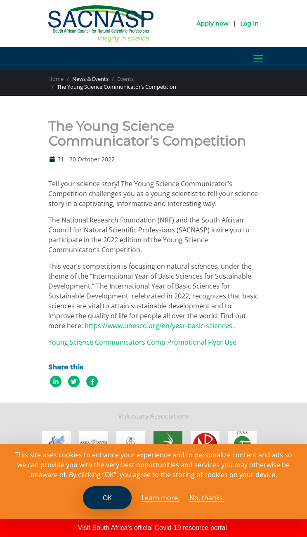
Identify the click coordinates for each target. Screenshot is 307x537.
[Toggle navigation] (258, 58)
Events (125, 79)
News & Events (90, 79)
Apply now (212, 23)
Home (56, 79)
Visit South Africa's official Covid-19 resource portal (152, 527)
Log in (249, 23)
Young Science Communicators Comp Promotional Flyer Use (142, 342)
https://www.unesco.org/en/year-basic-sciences (158, 325)
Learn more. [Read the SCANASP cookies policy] (160, 497)
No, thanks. (206, 497)
